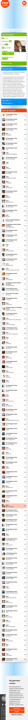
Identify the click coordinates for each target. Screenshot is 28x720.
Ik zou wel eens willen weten (12, 333)
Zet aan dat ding (9, 640)
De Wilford (8, 196)
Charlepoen (8, 167)
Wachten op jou (9, 601)
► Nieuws (3, 709)
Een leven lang (11, 231)
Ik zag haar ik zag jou (10, 323)
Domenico (8, 215)
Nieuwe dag (8, 448)
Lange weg (8, 376)
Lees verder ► (6, 100)
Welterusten (8, 621)
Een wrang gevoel (11, 240)
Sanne (10, 30)
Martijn (7, 395)
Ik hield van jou (9, 303)
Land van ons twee (10, 371)
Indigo (7, 338)
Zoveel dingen (9, 654)
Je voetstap (8, 342)
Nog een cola (8, 453)
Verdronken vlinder (11, 568)
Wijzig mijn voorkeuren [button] (16, 714)
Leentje (7, 381)
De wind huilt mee (9, 201)
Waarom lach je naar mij (11, 597)
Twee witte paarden (11, 553)
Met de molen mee (10, 400)
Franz (7, 245)
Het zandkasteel (9, 279)
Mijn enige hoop (9, 405)
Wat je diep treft (11, 606)
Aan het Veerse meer (11, 119)
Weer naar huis (9, 616)
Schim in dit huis (11, 515)
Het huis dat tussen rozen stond (12, 269)
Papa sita (8, 501)
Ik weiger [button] (17, 711)
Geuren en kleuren (10, 250)
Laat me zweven (9, 366)
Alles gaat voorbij (11, 143)
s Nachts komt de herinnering (12, 510)
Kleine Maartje (11, 352)
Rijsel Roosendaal (9, 506)
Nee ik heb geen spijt (11, 438)
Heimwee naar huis (11, 259)
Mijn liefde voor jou (11, 410)
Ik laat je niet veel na (11, 314)
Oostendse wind (9, 486)
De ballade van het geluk (11, 177)
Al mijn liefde (8, 134)
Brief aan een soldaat (11, 158)
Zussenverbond (11, 659)
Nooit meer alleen (11, 458)
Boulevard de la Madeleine (11, 153)
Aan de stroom (11, 115)
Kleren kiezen (9, 357)
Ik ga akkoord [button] (17, 708)
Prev (2, 7)
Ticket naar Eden (11, 549)
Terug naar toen (9, 544)
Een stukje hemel (11, 235)
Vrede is (7, 587)
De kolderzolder (9, 187)
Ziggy (7, 645)
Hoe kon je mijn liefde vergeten (12, 289)
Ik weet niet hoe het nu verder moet (13, 319)
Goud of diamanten (11, 255)
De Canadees (8, 182)
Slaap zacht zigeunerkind (11, 520)
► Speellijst (4, 710)
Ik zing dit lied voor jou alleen (12, 328)
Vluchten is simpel (11, 577)
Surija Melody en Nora (11, 539)
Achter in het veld (11, 129)
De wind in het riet (11, 206)
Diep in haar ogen (11, 211)
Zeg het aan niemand (10, 625)
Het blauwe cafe (9, 264)
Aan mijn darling (11, 124)
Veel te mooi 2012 (11, 563)
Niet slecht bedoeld (11, 443)
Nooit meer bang (11, 462)
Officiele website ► (7, 103)
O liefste (7, 467)
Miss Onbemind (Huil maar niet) (12, 419)
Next (26, 7)
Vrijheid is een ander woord (11, 592)
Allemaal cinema (11, 139)
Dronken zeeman (13, 220)
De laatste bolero (11, 191)
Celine (7, 163)
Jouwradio (4, 30)
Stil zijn (7, 534)
